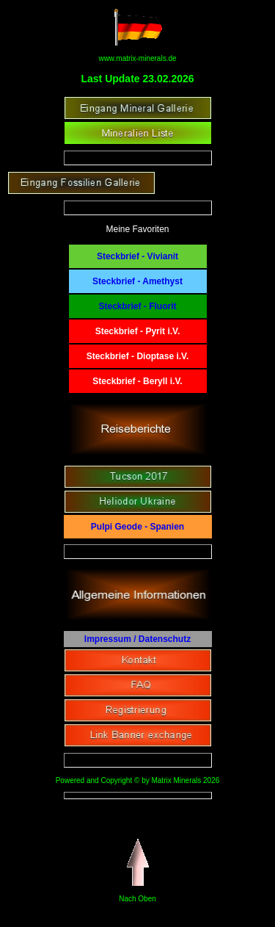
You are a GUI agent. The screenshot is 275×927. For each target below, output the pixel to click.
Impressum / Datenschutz (137, 639)
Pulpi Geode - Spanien (137, 527)
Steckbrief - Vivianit (137, 256)
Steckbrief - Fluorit (137, 306)
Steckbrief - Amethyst (137, 281)
